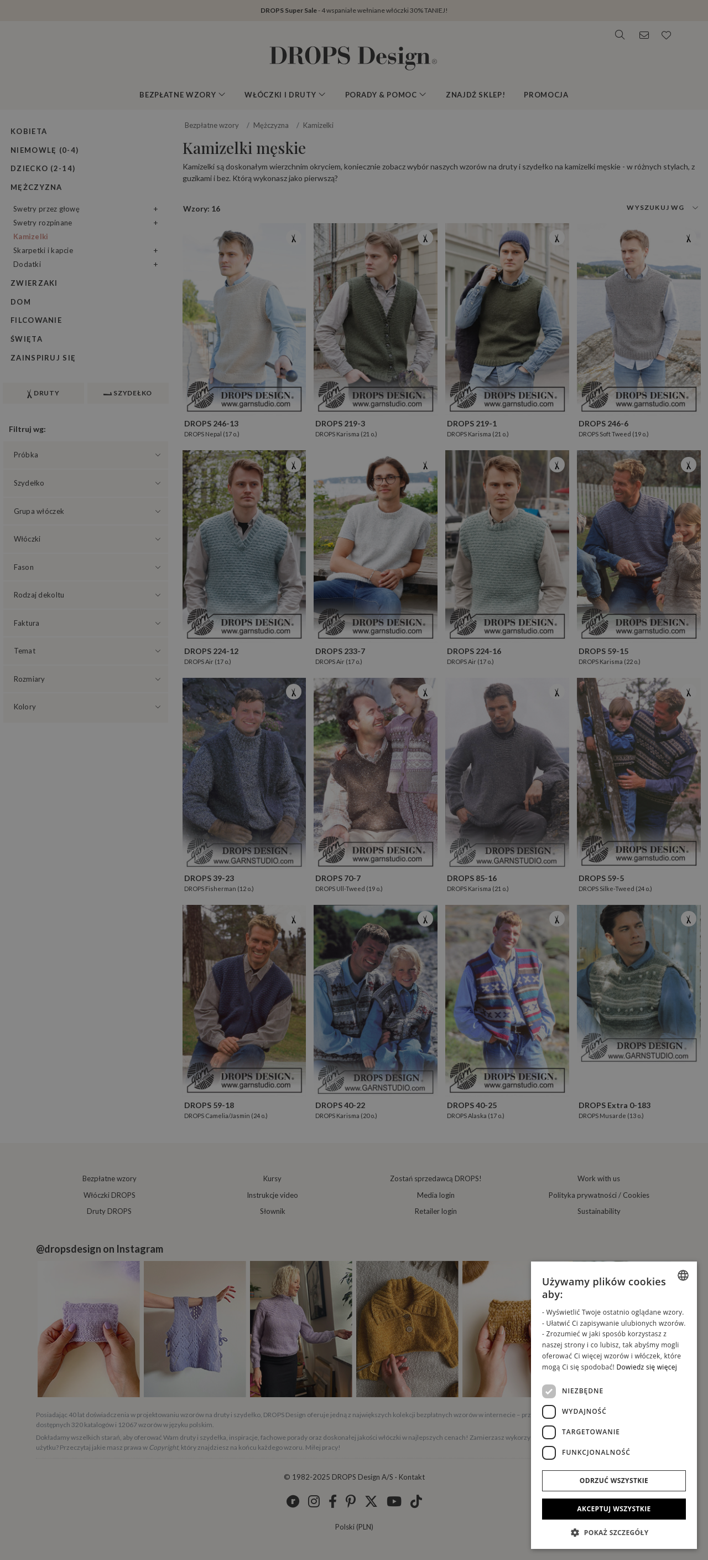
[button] (614, 1532)
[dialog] (614, 1405)
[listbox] (683, 1275)
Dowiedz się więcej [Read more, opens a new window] (646, 1367)
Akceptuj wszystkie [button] (613, 1508)
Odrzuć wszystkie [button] (614, 1480)
